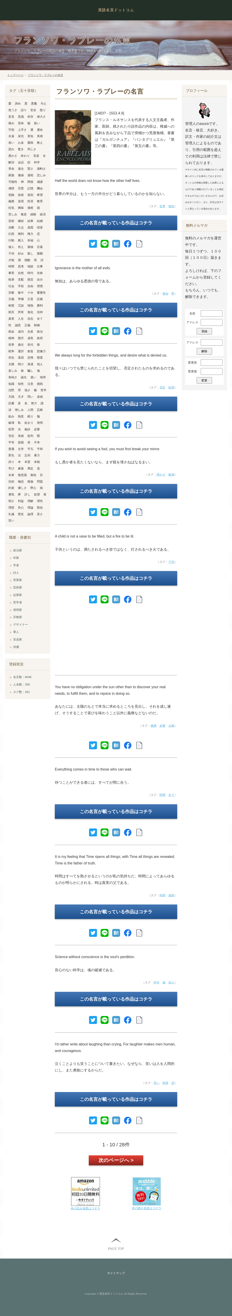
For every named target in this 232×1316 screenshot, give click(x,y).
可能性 (12, 181)
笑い (157, 1083)
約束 (11, 488)
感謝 (40, 181)
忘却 (27, 455)
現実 (40, 227)
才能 (11, 260)
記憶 (30, 188)
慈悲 (30, 279)
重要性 (41, 292)
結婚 (40, 221)
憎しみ (19, 410)
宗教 (11, 292)
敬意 (24, 214)
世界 (162, 206)
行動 (11, 240)
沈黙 (11, 390)
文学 (21, 449)
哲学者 (17, 602)
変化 (11, 455)
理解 (30, 501)
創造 (30, 351)
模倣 (30, 481)
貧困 (21, 442)
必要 (162, 725)
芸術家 (17, 587)
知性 (21, 384)
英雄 (40, 136)
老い (11, 142)
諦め (18, 103)
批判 (30, 436)
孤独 (30, 247)
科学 (157, 982)
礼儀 (11, 514)
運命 (40, 129)
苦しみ (12, 214)
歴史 (21, 514)
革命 (11, 168)
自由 (30, 286)
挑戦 (40, 384)
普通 (11, 449)
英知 (30, 136)
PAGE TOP (116, 1248)
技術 (21, 195)
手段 (21, 286)
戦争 (11, 351)
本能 (37, 462)
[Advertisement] (116, 641)
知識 (11, 384)
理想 (11, 507)
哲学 (43, 390)
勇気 (11, 494)
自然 (21, 273)
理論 (30, 507)
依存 (30, 116)
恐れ (11, 149)
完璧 (21, 188)
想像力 (41, 351)
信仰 (40, 312)
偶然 (30, 207)
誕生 (24, 377)
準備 (21, 299)
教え (40, 142)
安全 (33, 110)
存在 (11, 357)
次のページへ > (116, 1160)
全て (171, 795)
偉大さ (41, 116)
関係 (30, 181)
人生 (21, 318)
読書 (11, 403)
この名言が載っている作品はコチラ (116, 222)
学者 (16, 565)
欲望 (171, 387)
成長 (30, 338)
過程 (30, 175)
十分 (30, 292)
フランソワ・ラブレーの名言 (72, 40)
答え (21, 247)
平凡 (30, 449)
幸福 (30, 240)
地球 (43, 377)
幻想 (11, 234)
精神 (11, 338)
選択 (21, 351)
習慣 (40, 286)
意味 (21, 123)
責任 (21, 344)
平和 (40, 449)
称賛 (11, 305)
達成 (30, 364)
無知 (171, 206)
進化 (30, 312)
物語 (21, 481)
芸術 (11, 221)
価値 (21, 175)
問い (30, 396)
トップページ (15, 75)
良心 (171, 982)
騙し (30, 370)
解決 (11, 162)
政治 (40, 331)
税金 (11, 331)
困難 (40, 253)
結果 (30, 221)
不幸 (37, 442)
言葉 (40, 247)
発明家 (17, 610)
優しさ (22, 488)
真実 (11, 318)
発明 (40, 422)
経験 (33, 214)
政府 (40, 338)
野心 (33, 488)
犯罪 (11, 429)
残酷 (27, 260)
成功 (21, 331)
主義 (11, 299)
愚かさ (161, 474)
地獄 (30, 266)
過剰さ (41, 168)
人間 (30, 410)
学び (11, 468)
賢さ (30, 168)
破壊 (171, 474)
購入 (21, 240)
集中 (21, 292)
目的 (11, 481)
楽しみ (12, 370)
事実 (11, 273)
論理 (30, 514)
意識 (21, 116)
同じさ (31, 149)
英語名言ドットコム (116, 10)
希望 (40, 195)
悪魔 (34, 103)
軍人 (16, 632)
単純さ (12, 377)
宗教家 (17, 617)
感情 (171, 895)
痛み (11, 123)
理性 (40, 501)
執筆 (165, 1083)
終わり (25, 155)
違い (33, 377)
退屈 (21, 357)
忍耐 (40, 410)
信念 (30, 318)
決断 (11, 227)
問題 (40, 481)
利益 (21, 501)
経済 (43, 214)
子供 (171, 562)
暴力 (37, 455)
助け (21, 364)
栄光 (21, 136)
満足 (30, 468)
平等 (11, 442)
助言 (11, 312)
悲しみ (41, 175)
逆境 (21, 201)
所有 (21, 312)
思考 (21, 266)
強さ (27, 390)
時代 (30, 273)
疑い (37, 123)
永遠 (11, 136)
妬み (11, 416)
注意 (30, 384)
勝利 (40, 305)
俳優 (16, 647)
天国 (11, 396)
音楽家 (17, 639)
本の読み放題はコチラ (85, 1208)
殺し (30, 253)
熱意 (21, 416)
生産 (30, 331)
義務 (154, 725)
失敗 (40, 273)
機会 (40, 188)
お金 (21, 142)
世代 (30, 344)
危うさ (12, 110)
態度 (40, 357)
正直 (30, 299)
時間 (162, 795)
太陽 (171, 725)
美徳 (21, 436)
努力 (34, 403)
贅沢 (21, 338)
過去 (21, 168)
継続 (21, 221)
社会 (11, 286)
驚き (21, 149)
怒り (43, 110)
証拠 (40, 299)
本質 (27, 462)
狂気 (11, 207)
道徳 (40, 396)
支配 (21, 279)
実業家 (17, 580)
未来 (11, 475)
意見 (11, 116)
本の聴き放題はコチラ (146, 1208)
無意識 (22, 475)
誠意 (18, 325)
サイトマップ (116, 1273)
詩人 (16, 572)
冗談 (21, 305)
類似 (40, 507)
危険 (11, 195)
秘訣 (27, 429)
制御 (37, 325)
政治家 (17, 550)
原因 (30, 227)
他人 (40, 364)
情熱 (30, 305)
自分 (40, 279)
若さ (40, 514)
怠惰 (30, 357)
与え (43, 103)
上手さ (22, 129)
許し (27, 494)
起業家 (17, 595)
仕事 (40, 266)
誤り (24, 110)
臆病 (30, 142)
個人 (11, 247)
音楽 (36, 155)
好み (21, 253)
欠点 (21, 227)
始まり (28, 422)
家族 (11, 175)
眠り (30, 416)
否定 (162, 387)
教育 (40, 201)
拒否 (30, 201)
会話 (21, 162)
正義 (27, 325)
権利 (21, 234)
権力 (30, 234)
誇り (11, 462)
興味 (21, 207)
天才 (21, 396)
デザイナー (20, 624)
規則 (30, 195)
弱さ (11, 501)
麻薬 (21, 468)
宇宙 (11, 129)
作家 (16, 557)
